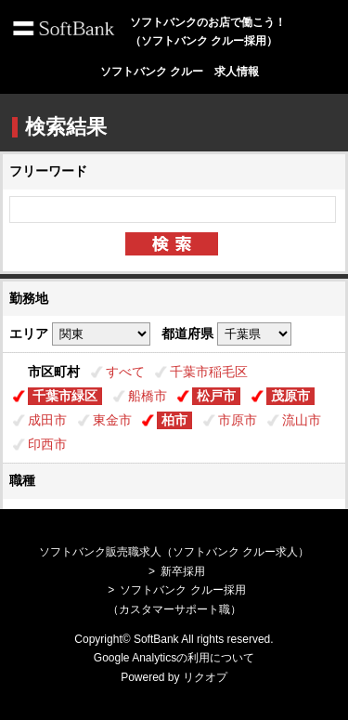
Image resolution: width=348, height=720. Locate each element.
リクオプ (205, 677)
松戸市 (216, 395)
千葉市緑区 (64, 395)
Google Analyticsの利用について (174, 657)
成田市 (47, 419)
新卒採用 (183, 571)
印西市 (47, 444)
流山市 (301, 419)
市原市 (237, 419)
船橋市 (147, 395)
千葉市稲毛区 (209, 371)
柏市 (174, 419)
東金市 (112, 419)
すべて (125, 371)
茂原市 (290, 395)
